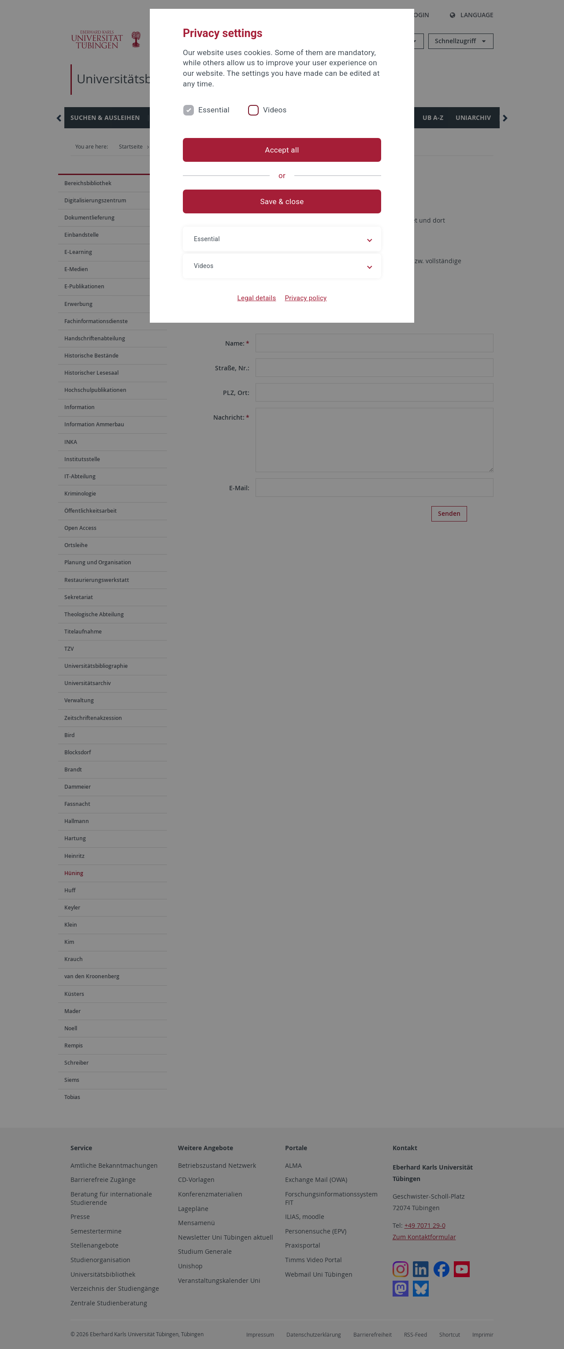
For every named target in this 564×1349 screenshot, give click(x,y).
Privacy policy (306, 298)
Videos (275, 109)
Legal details (256, 298)
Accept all (282, 149)
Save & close (282, 201)
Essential (214, 109)
